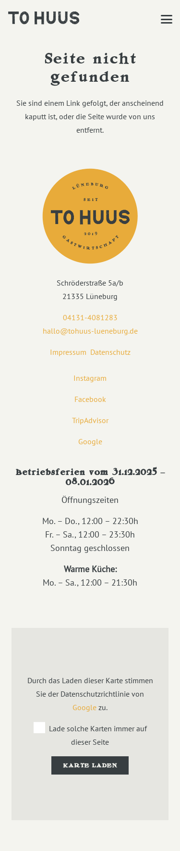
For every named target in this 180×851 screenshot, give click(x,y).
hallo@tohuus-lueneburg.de (90, 331)
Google (90, 441)
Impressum (68, 352)
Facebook (90, 399)
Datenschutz (110, 352)
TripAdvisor (90, 420)
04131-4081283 (90, 317)
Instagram (90, 378)
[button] (167, 19)
